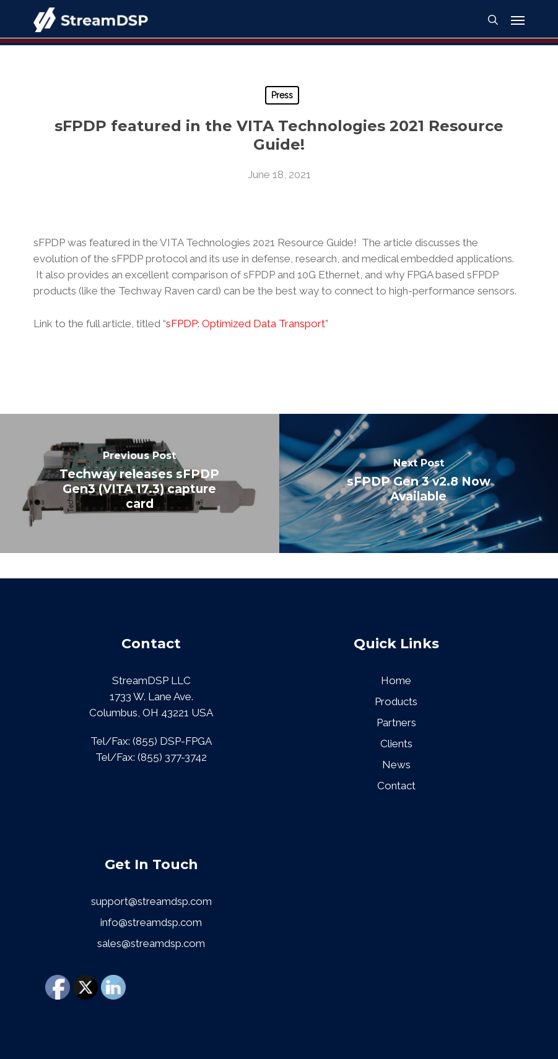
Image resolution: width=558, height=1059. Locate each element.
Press (282, 95)
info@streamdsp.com (151, 922)
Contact (396, 785)
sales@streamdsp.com (151, 943)
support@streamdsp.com (151, 901)
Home (396, 680)
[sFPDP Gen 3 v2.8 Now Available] (419, 483)
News (396, 764)
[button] (518, 20)
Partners (396, 722)
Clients (396, 743)
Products (396, 701)
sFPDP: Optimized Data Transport (245, 323)
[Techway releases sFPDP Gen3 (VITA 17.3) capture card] (139, 483)
